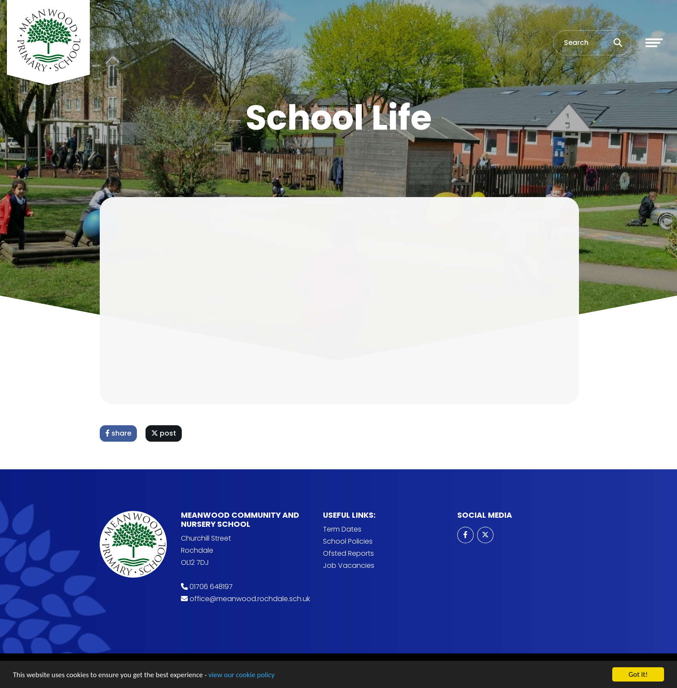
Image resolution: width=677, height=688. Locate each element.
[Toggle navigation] (654, 43)
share (122, 433)
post (167, 433)
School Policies (348, 541)
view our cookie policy (242, 676)
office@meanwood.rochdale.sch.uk (250, 599)
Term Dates (342, 529)
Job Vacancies (348, 565)
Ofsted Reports (348, 553)
